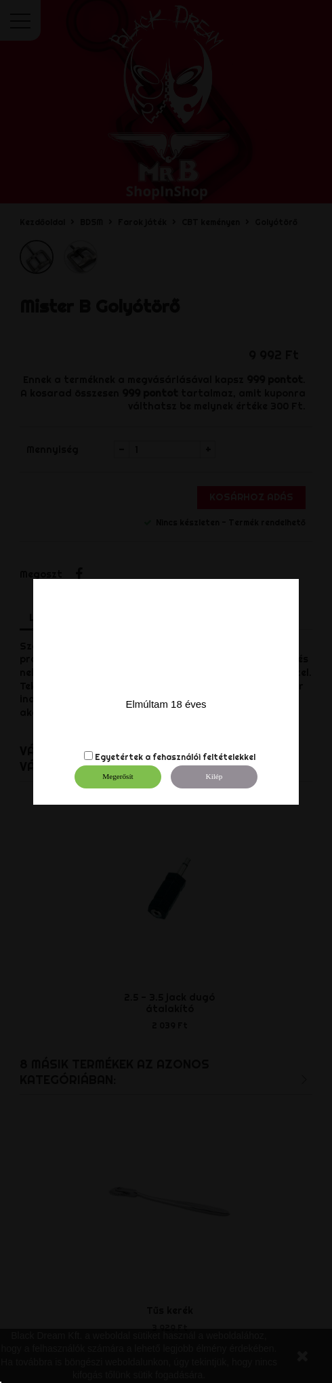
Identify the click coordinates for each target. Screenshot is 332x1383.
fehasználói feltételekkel (203, 757)
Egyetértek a (122, 757)
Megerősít (117, 776)
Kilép (214, 776)
